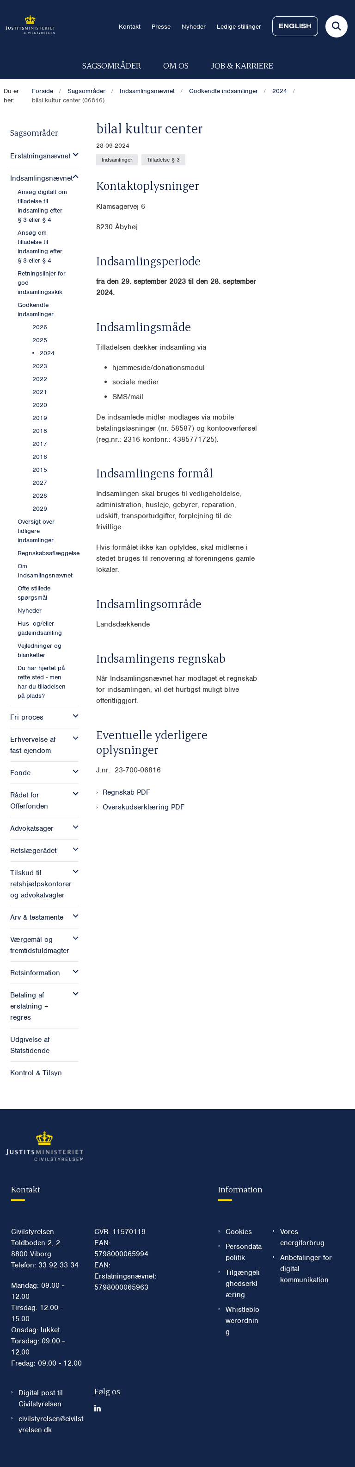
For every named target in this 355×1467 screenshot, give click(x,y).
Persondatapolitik (244, 1252)
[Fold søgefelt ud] (336, 26)
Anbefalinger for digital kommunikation (306, 1269)
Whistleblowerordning (242, 1320)
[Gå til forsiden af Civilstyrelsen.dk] (27, 26)
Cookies (239, 1231)
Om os (176, 65)
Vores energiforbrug (302, 1237)
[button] (73, 155)
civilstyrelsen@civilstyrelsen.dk (50, 1424)
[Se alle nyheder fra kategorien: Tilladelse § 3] (163, 159)
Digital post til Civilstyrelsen (40, 1398)
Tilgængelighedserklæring (243, 1283)
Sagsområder (111, 65)
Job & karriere (242, 65)
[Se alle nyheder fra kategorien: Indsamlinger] (117, 159)
